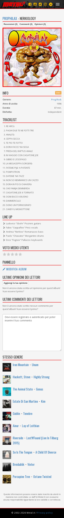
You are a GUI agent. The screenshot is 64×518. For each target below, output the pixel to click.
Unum (35, 364)
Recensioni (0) (11, 24)
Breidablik (18, 464)
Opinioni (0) (40, 24)
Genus (39, 389)
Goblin (16, 413)
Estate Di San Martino (25, 401)
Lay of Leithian (30, 425)
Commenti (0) (26, 24)
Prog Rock (56, 99)
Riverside (18, 438)
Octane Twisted (42, 476)
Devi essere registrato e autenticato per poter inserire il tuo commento (32, 332)
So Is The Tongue (22, 452)
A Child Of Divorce (45, 452)
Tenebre (27, 413)
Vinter (31, 464)
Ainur (16, 425)
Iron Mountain (21, 364)
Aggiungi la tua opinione (15, 283)
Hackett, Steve (21, 377)
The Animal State (23, 389)
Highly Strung (41, 377)
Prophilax (10, 18)
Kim (43, 401)
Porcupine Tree (21, 476)
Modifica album (15, 269)
